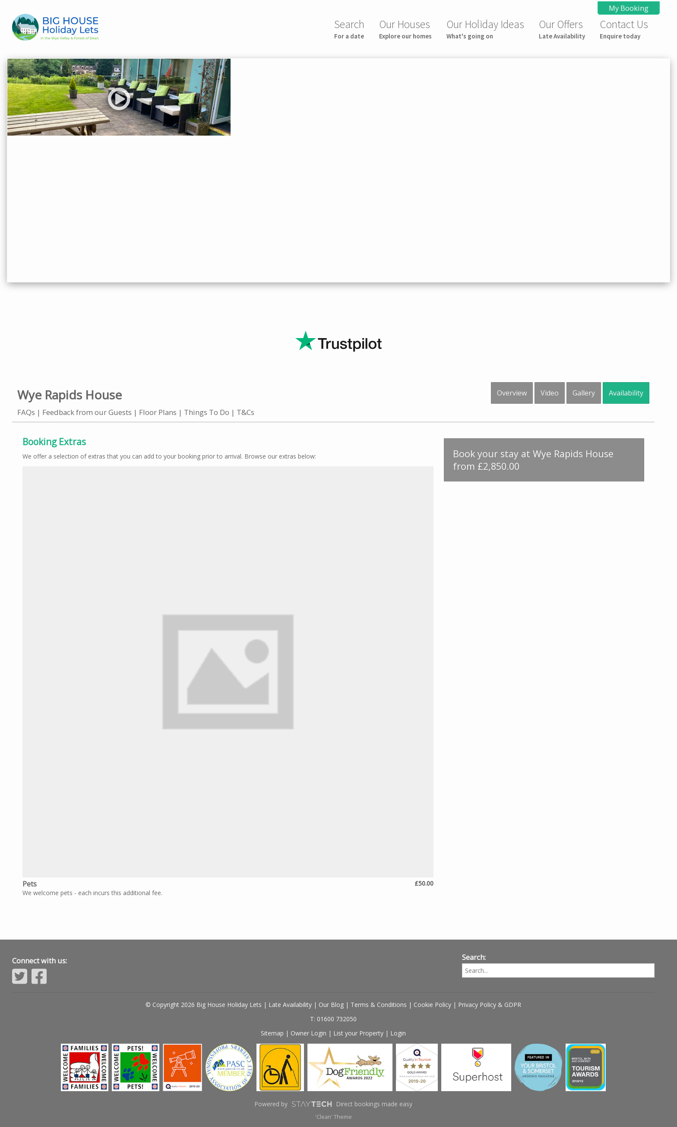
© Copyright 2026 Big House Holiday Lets (204, 1004)
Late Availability (290, 1004)
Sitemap (272, 1033)
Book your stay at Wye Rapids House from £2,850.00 (533, 459)
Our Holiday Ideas (485, 28)
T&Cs (245, 412)
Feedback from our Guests (87, 412)
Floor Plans (158, 412)
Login (398, 1033)
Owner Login (308, 1033)
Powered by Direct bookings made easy (333, 1104)
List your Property (358, 1033)
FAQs (26, 412)
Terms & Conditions (379, 1004)
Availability (626, 393)
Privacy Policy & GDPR (489, 1004)
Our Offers (562, 28)
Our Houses (405, 28)
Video (550, 393)
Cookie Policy (432, 1004)
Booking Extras (54, 442)
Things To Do (206, 412)
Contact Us (624, 28)
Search (349, 28)
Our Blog (331, 1004)
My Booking (629, 8)
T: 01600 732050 (333, 1019)
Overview (512, 393)
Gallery (584, 393)
